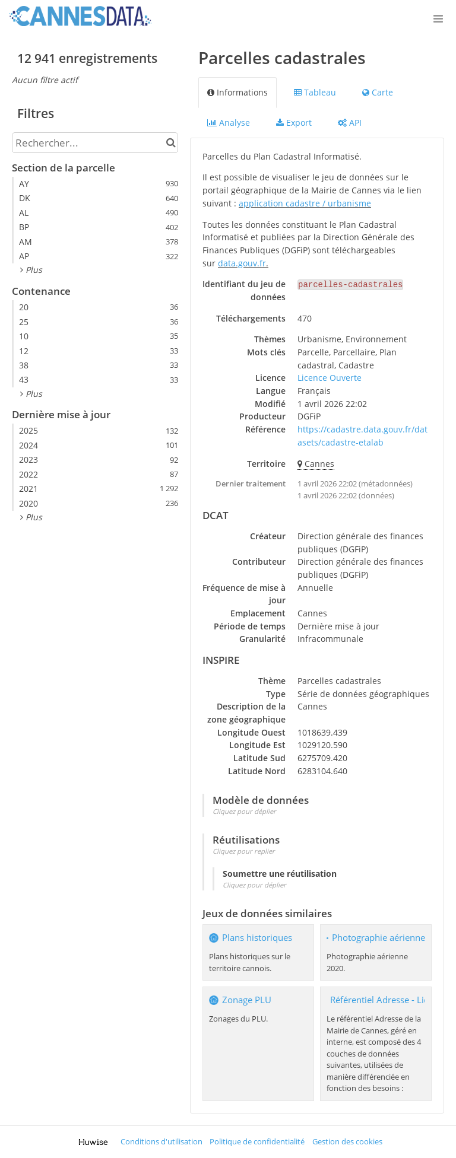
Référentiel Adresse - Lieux (384, 1000)
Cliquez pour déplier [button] (244, 811)
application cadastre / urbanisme (305, 203)
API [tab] (350, 122)
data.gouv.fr (242, 263)
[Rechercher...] (95, 142)
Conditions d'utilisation (161, 1142)
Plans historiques (257, 937)
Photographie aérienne (378, 937)
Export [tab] (294, 122)
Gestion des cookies (347, 1142)
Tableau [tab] (315, 92)
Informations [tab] (237, 92)
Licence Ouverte (329, 377)
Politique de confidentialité (257, 1142)
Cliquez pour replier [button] (244, 851)
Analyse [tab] (228, 122)
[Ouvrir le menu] (438, 18)
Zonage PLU (246, 1000)
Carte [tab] (377, 92)
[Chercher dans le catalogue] (170, 142)
